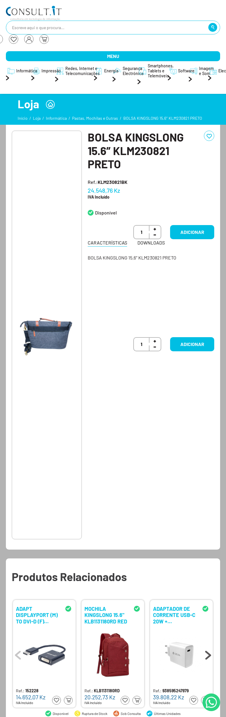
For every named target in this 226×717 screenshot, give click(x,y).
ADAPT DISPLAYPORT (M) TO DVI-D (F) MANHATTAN (37, 615)
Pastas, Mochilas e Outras (95, 118)
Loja (37, 118)
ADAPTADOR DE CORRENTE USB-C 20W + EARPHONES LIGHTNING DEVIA (174, 615)
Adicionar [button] (192, 232)
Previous (18, 654)
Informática (56, 118)
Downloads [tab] (151, 242)
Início (23, 118)
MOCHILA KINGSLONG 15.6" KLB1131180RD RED (105, 615)
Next (208, 654)
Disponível (106, 212)
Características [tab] (107, 242)
